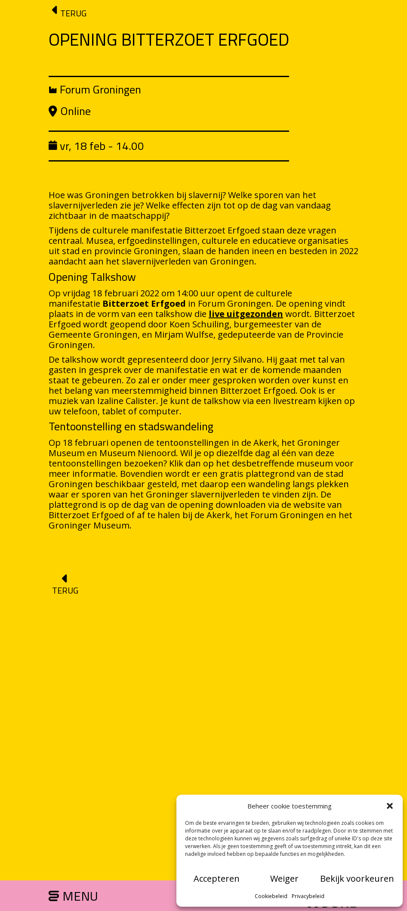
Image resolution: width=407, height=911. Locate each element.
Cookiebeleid (271, 896)
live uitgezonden (246, 314)
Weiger (284, 878)
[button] (389, 806)
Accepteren (217, 878)
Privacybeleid (308, 896)
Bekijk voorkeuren (357, 878)
